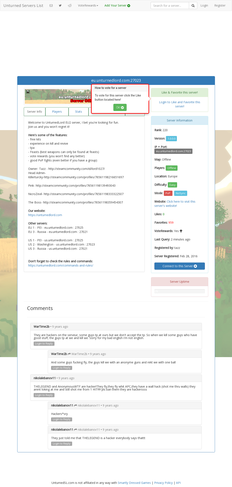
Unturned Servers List (23, 5)
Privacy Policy (163, 483)
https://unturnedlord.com (45, 215)
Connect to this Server (180, 266)
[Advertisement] (116, 44)
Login (204, 5)
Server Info (34, 112)
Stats (78, 112)
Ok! (120, 107)
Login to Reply (44, 343)
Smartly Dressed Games (134, 483)
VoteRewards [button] (88, 5)
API (178, 483)
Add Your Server (117, 5)
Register (219, 5)
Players (57, 112)
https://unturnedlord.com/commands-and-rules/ (60, 265)
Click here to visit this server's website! (174, 203)
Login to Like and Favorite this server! (179, 104)
